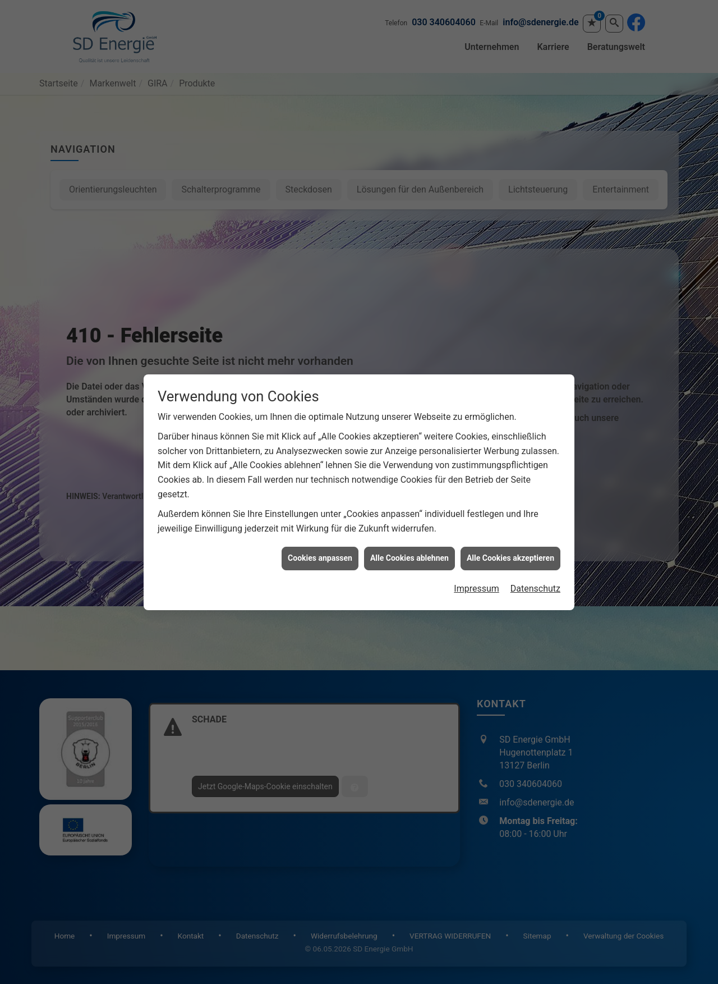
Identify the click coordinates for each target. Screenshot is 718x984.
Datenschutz (535, 588)
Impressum (476, 588)
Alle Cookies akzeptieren (510, 557)
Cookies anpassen (320, 557)
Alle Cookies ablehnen (409, 557)
